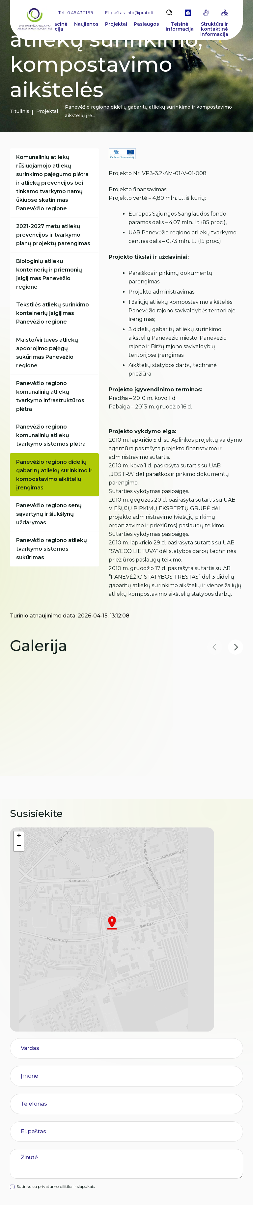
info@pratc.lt (49, 1163)
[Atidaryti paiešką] (169, 12)
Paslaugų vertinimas (115, 1145)
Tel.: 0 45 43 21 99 (75, 12)
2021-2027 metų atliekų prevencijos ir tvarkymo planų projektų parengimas (54, 238)
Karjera (99, 1092)
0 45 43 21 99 (34, 1150)
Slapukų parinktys (115, 1192)
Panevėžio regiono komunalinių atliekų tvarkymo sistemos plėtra (52, 449)
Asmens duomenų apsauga (123, 1118)
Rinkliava (101, 1079)
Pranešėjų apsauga (113, 1132)
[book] (188, 13)
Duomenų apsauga (172, 1192)
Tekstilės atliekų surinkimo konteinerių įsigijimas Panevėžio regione (53, 321)
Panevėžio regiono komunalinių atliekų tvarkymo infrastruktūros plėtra (51, 408)
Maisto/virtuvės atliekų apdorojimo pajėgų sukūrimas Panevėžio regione (48, 363)
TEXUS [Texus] (235, 1192)
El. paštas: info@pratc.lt (129, 12)
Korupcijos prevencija (116, 1105)
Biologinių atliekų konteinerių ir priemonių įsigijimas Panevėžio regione (50, 280)
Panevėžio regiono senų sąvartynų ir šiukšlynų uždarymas (50, 532)
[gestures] (206, 13)
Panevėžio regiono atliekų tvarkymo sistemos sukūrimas (52, 569)
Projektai (47, 111)
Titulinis (19, 111)
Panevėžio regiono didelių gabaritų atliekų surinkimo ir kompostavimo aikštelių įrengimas (53, 491)
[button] (235, 647)
